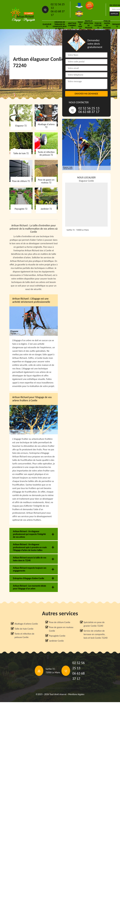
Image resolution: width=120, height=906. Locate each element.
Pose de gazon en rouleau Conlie (61, 629)
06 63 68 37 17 (58, 13)
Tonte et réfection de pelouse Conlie (24, 635)
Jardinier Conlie (56, 640)
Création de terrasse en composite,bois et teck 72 (59, 25)
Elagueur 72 (47, 25)
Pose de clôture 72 (98, 25)
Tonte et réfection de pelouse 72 (88, 25)
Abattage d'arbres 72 (72, 25)
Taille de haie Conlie (24, 628)
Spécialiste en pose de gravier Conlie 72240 (94, 624)
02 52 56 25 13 (58, 6)
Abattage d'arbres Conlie (26, 623)
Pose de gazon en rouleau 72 (107, 25)
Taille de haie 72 (80, 25)
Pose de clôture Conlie (59, 622)
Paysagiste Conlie (57, 635)
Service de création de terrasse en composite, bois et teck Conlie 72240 (96, 634)
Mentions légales (76, 694)
